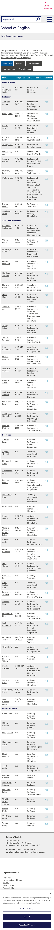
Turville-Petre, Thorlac (6, 801)
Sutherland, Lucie (7, 690)
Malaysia (48, 8)
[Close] (51, 895)
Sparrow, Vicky (6, 681)
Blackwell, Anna (6, 462)
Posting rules (8, 885)
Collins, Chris (5, 240)
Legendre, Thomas (6, 593)
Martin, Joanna (5, 357)
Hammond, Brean (7, 743)
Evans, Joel (7, 506)
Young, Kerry (5, 824)
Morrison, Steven (6, 369)
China (46, 5)
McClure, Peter (6, 790)
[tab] (7, 63)
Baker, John (7, 113)
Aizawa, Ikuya (5, 440)
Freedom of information (13, 890)
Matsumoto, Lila (7, 614)
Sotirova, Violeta (6, 393)
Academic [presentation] (7, 63)
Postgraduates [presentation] (9, 69)
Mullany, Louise (6, 171)
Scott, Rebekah (6, 667)
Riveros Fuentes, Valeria (6, 658)
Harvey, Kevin (5, 286)
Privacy (6, 882)
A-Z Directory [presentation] (25, 69)
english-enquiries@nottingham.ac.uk (28, 852)
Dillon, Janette (5, 724)
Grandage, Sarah (7, 250)
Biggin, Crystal (5, 452)
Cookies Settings (26, 910)
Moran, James (5, 159)
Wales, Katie (5, 809)
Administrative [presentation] (33, 63)
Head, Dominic (6, 755)
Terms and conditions (12, 880)
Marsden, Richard (6, 776)
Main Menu (50, 19)
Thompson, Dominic (7, 414)
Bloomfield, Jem (7, 471)
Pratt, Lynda (7, 178)
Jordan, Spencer (6, 338)
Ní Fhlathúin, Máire (6, 89)
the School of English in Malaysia (16, 57)
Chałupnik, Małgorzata (7, 226)
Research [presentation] (19, 63)
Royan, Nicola (5, 205)
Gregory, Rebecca (6, 550)
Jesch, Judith (5, 766)
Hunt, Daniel (5, 295)
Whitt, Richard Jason (5, 701)
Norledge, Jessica (6, 638)
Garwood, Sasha (6, 540)
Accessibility (8, 888)
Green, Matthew (6, 262)
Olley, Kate (7, 646)
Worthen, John (6, 816)
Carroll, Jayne (5, 126)
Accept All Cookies (27, 926)
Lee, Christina (6, 348)
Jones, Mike (5, 326)
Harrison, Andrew (6, 274)
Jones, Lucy (7, 144)
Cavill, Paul (7, 713)
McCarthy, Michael (7, 783)
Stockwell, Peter (7, 212)
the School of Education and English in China (29, 55)
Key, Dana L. (6, 576)
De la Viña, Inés (7, 495)
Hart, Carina (5, 564)
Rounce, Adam (6, 381)
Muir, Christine (6, 624)
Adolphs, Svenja (6, 102)
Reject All (27, 918)
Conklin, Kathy (6, 138)
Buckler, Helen (5, 481)
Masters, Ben (6, 602)
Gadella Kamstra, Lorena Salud (6, 531)
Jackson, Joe (6, 307)
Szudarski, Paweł (6, 402)
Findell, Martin (5, 517)
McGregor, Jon (7, 152)
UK (45, 2)
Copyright (7, 877)
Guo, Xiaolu (7, 732)
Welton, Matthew (6, 426)
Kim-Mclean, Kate (6, 585)
